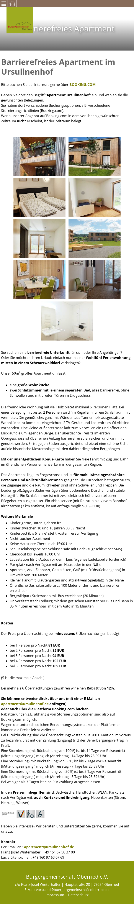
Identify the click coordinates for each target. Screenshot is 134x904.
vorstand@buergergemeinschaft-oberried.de (72, 889)
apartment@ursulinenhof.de (49, 847)
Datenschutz (78, 895)
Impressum (55, 895)
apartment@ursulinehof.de (25, 703)
